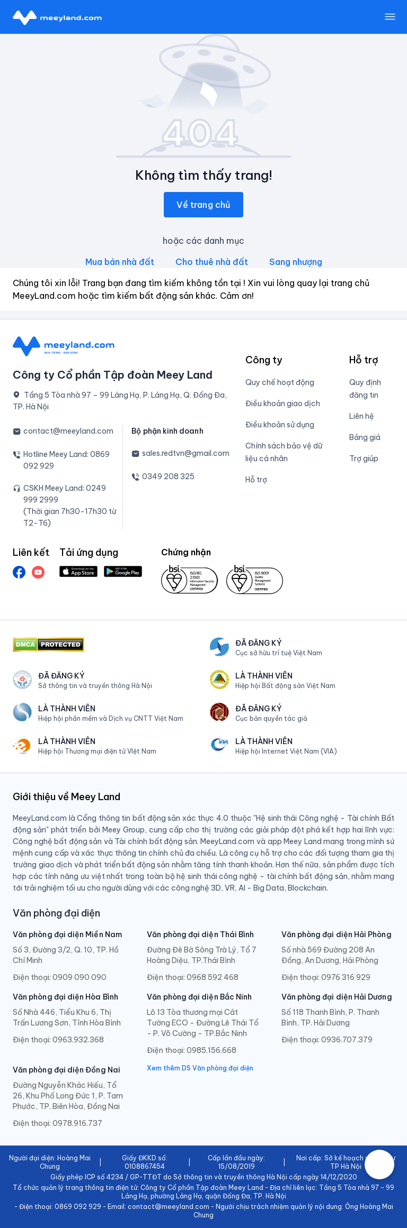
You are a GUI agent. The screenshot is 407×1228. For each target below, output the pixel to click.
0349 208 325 (168, 476)
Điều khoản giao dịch (282, 403)
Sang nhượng (295, 261)
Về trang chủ (203, 204)
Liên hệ (361, 416)
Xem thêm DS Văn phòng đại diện (200, 1068)
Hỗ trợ (256, 479)
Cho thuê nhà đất (211, 261)
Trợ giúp (363, 458)
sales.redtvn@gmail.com (185, 453)
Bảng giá (365, 437)
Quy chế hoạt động (279, 382)
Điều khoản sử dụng (279, 424)
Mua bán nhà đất (119, 261)
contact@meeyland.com (68, 431)
